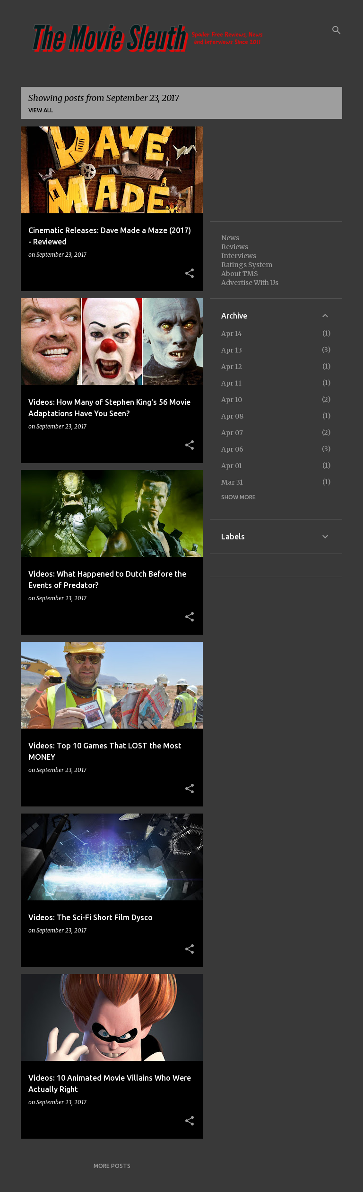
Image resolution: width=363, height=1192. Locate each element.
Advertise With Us (249, 282)
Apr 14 (231, 333)
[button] (189, 274)
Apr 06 (232, 449)
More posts (112, 1166)
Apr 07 (232, 432)
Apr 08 (232, 416)
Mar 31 (232, 482)
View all (40, 110)
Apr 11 (231, 383)
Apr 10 (231, 399)
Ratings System (246, 264)
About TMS (239, 273)
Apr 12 (231, 366)
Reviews (234, 247)
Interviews (238, 256)
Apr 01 (231, 466)
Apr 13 (231, 350)
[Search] (336, 30)
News (230, 238)
